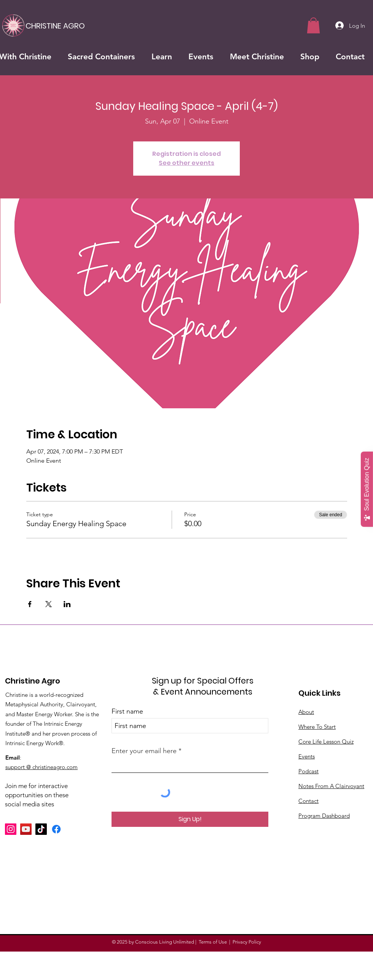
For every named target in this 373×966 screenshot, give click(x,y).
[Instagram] (10, 829)
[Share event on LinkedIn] (67, 604)
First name (127, 711)
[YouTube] (26, 829)
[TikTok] (41, 829)
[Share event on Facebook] (29, 604)
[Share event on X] (48, 604)
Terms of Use (213, 942)
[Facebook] (56, 829)
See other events (186, 163)
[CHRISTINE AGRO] (55, 25)
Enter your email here (144, 750)
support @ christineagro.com (41, 767)
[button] (313, 25)
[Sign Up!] (190, 819)
